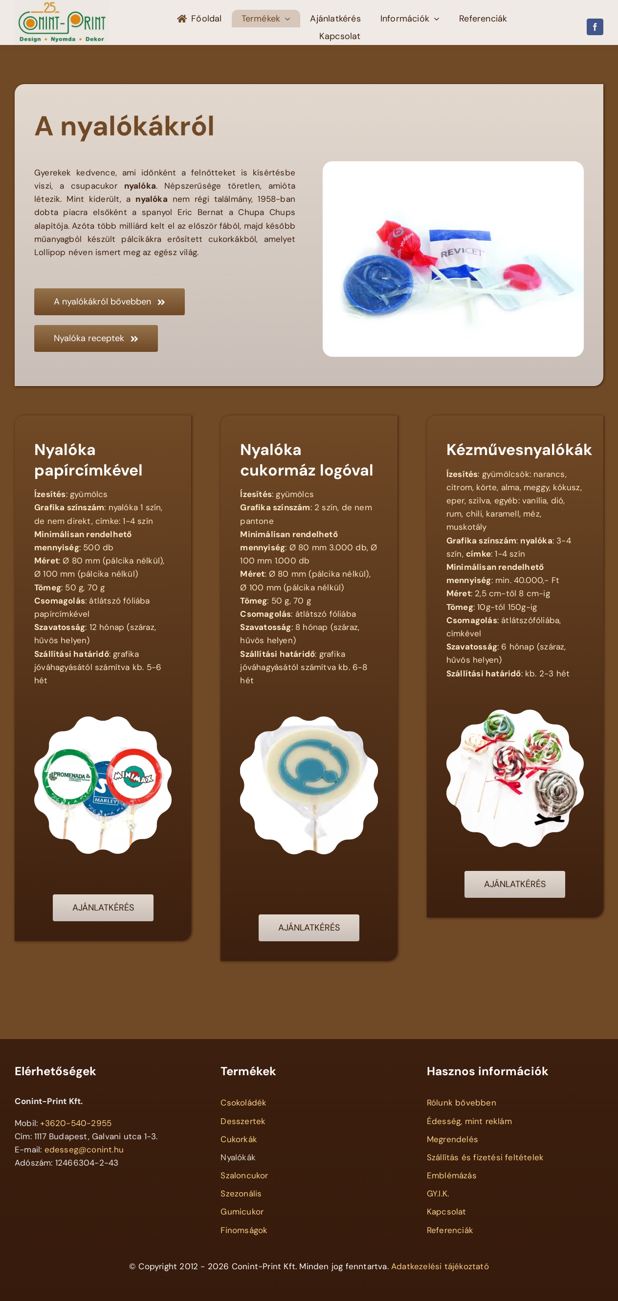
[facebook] (595, 27)
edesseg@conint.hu (84, 1149)
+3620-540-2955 (75, 1123)
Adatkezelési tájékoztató (440, 1266)
